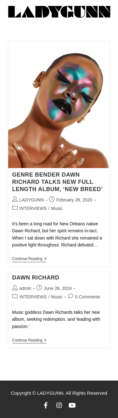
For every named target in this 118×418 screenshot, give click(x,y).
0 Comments (87, 296)
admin (25, 288)
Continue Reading (29, 259)
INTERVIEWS (33, 208)
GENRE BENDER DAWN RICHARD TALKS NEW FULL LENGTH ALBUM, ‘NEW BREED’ (57, 182)
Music (57, 208)
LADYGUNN (32, 199)
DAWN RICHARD (35, 277)
